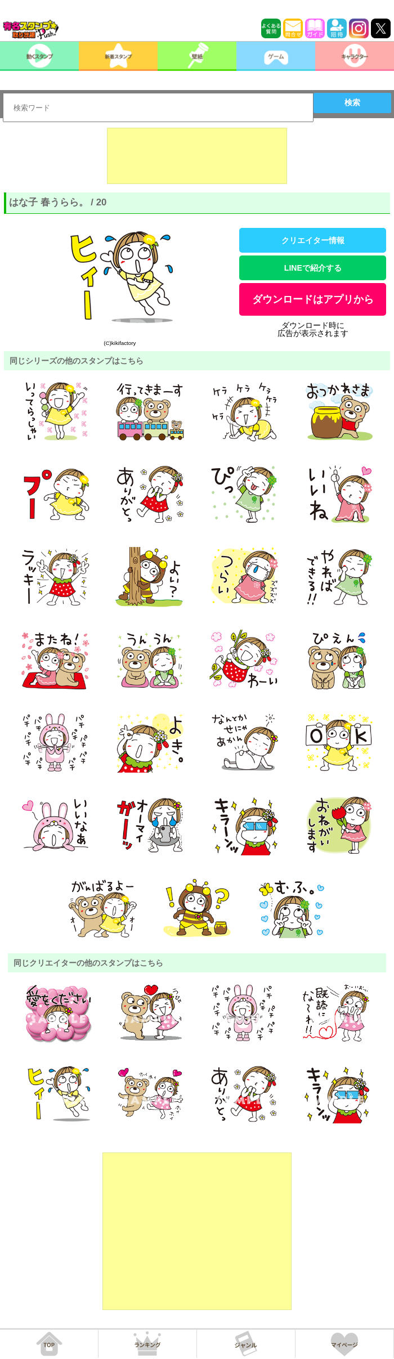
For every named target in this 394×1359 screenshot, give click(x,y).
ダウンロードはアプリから (313, 299)
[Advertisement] (197, 156)
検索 (352, 102)
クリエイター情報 (312, 240)
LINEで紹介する (313, 267)
